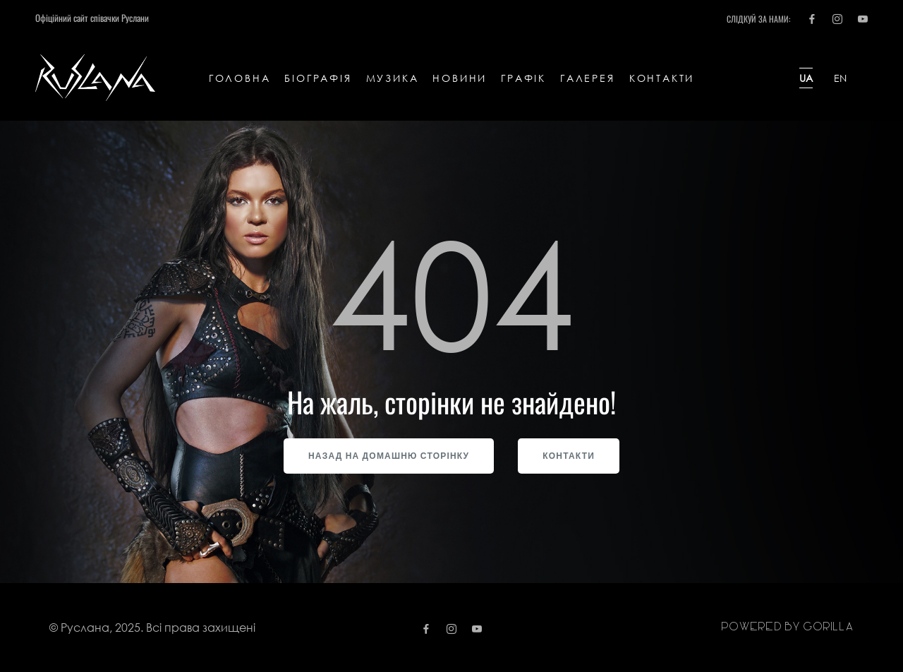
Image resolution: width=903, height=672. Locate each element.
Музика (392, 78)
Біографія (317, 78)
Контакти (661, 78)
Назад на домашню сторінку (388, 456)
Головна (240, 78)
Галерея (587, 78)
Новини (459, 78)
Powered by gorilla (787, 627)
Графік (523, 78)
